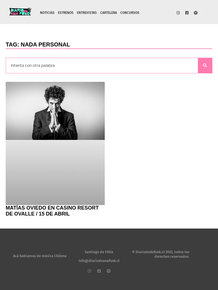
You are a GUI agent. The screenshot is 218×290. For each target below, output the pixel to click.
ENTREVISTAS (87, 13)
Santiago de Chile (99, 252)
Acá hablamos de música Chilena (39, 256)
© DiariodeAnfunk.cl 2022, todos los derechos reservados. (160, 254)
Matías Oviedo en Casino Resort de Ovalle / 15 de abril (52, 211)
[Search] (205, 65)
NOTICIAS (47, 13)
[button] (205, 13)
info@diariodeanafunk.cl (99, 261)
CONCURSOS (129, 13)
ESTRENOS (66, 13)
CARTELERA (108, 13)
